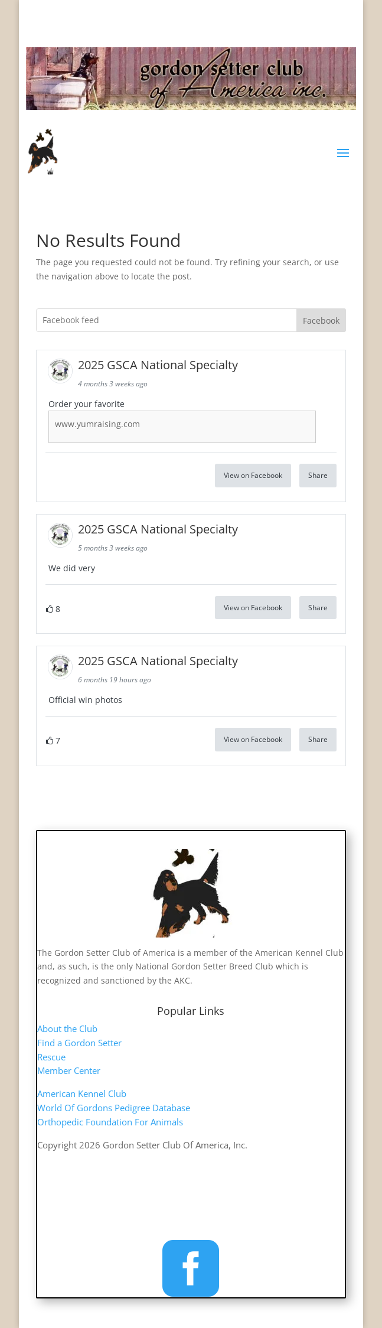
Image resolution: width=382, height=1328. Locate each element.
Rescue (51, 1057)
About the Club (67, 1028)
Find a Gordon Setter (79, 1043)
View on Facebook (253, 475)
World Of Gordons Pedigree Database (113, 1108)
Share (318, 475)
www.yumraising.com (97, 423)
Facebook (321, 320)
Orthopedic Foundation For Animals (110, 1122)
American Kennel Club (81, 1093)
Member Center (68, 1070)
